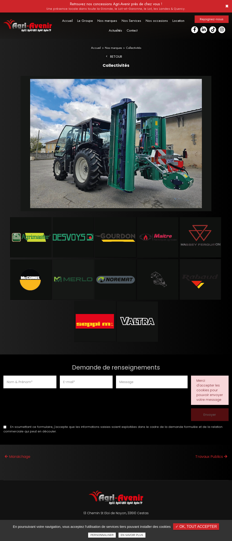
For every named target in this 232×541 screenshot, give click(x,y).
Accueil (67, 20)
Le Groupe (85, 20)
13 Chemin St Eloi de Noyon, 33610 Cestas (116, 513)
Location (178, 20)
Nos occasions (157, 20)
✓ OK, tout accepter (196, 527)
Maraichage (17, 456)
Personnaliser (102, 535)
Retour (116, 57)
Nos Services (131, 20)
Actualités (115, 30)
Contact (132, 30)
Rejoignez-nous (211, 19)
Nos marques (107, 20)
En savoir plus (132, 535)
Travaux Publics (211, 456)
